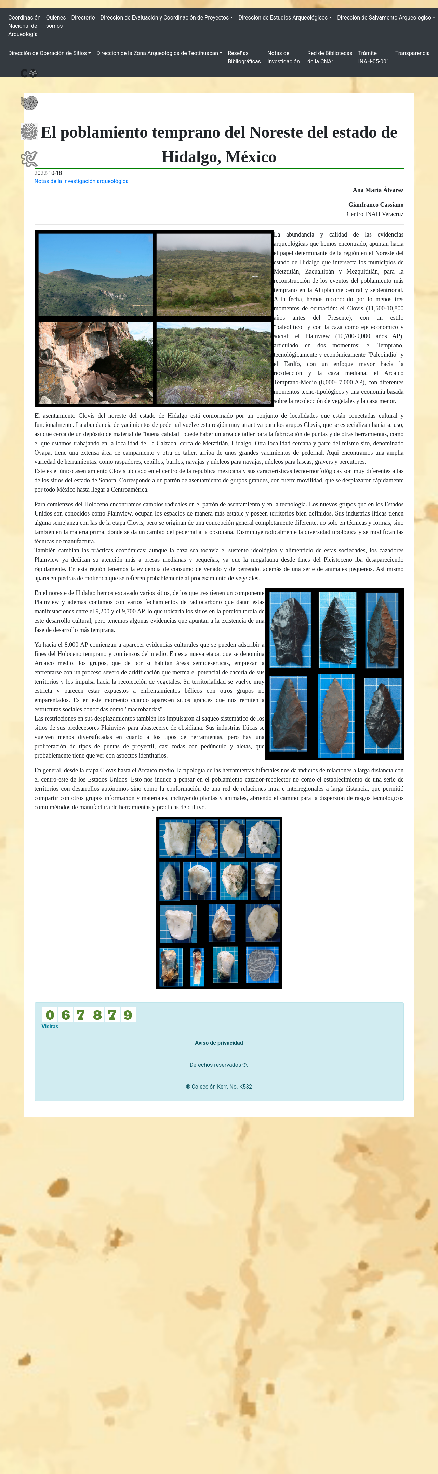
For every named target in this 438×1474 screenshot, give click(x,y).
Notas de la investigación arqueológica (82, 181)
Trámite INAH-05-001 (373, 57)
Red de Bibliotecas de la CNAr (330, 57)
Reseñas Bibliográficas (244, 57)
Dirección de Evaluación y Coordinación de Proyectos (165, 17)
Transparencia (412, 53)
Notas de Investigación (283, 57)
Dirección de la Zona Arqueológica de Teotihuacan (157, 53)
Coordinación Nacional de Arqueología (24, 25)
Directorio (83, 17)
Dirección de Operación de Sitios (47, 53)
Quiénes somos (56, 21)
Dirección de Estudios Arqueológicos (283, 17)
